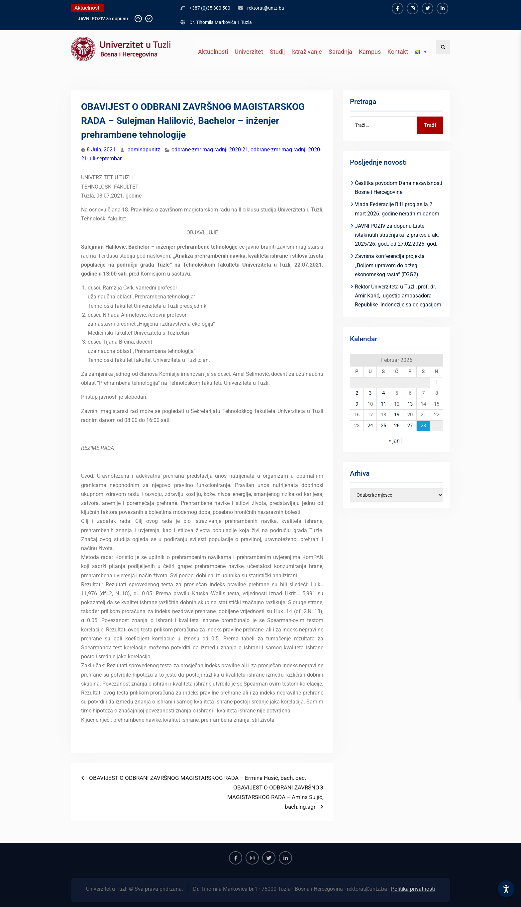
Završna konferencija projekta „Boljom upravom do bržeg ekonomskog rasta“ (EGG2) (390, 265)
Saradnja (340, 51)
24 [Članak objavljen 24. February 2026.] (370, 426)
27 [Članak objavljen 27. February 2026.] (410, 426)
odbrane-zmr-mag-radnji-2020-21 (209, 149)
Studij (277, 51)
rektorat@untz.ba (265, 8)
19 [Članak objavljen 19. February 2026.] (396, 415)
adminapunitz (144, 149)
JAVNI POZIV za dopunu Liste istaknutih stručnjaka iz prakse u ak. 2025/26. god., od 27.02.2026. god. (397, 235)
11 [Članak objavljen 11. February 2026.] (383, 404)
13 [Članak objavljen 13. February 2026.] (410, 404)
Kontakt (397, 51)
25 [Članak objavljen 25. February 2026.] (383, 426)
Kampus (370, 51)
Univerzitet (249, 51)
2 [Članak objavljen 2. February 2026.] (357, 393)
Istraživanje (306, 51)
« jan (394, 441)
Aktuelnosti (213, 51)
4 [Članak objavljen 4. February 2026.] (383, 393)
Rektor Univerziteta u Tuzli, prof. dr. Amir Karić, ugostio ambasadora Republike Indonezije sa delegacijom (398, 296)
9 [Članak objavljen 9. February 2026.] (357, 404)
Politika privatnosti (413, 889)
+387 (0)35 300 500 (209, 8)
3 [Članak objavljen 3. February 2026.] (370, 393)
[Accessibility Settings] (506, 888)
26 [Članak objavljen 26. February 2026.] (396, 426)
